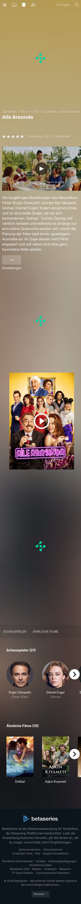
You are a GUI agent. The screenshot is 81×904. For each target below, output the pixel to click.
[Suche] (77, 4)
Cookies (41, 861)
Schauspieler (14, 631)
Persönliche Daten (40, 865)
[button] (19, 682)
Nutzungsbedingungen (62, 861)
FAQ (37, 853)
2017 (36, 111)
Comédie (50, 111)
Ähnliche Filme (45, 631)
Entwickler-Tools (23, 853)
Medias (36, 869)
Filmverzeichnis (52, 849)
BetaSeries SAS (19, 869)
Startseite (9, 111)
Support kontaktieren (55, 853)
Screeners (50, 869)
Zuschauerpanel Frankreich (52, 872)
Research (65, 869)
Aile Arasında (70, 111)
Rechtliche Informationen (17, 861)
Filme (24, 111)
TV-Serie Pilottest (22, 872)
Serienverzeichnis (29, 849)
